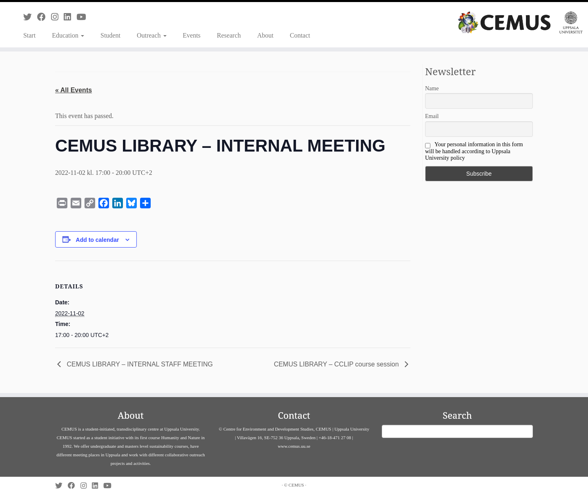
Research (229, 35)
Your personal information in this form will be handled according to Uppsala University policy (474, 151)
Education (68, 35)
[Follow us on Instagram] (57, 17)
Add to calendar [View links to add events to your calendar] (97, 240)
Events (192, 35)
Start (29, 35)
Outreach (152, 35)
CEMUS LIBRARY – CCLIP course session (337, 364)
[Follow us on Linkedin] (70, 17)
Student (110, 35)
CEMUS (296, 484)
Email (432, 116)
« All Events (73, 90)
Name (432, 88)
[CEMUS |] (520, 22)
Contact (300, 35)
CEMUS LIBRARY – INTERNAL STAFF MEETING (139, 364)
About (265, 35)
